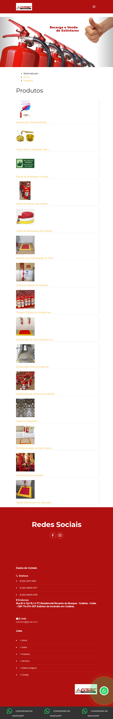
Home (26, 77)
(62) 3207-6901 (28, 581)
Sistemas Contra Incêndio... (30, 475)
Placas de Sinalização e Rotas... (33, 176)
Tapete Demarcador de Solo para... (34, 502)
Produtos (28, 80)
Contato (25, 675)
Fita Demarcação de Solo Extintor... (34, 448)
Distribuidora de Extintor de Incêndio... (36, 394)
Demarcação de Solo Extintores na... (35, 339)
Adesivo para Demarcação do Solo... (35, 258)
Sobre (24, 647)
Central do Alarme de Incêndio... (33, 285)
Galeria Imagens (29, 668)
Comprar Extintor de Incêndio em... (34, 312)
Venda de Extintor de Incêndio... (33, 204)
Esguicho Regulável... (27, 421)
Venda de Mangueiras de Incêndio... (35, 231)
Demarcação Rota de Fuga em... (33, 367)
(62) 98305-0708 (28, 595)
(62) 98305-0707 (28, 588)
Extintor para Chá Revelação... (32, 122)
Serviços (26, 661)
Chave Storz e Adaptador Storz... (33, 149)
